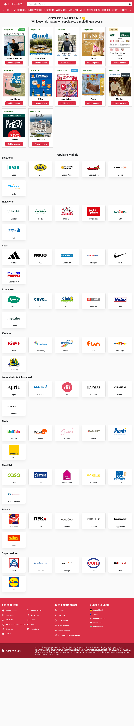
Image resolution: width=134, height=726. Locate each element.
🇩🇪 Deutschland (96, 677)
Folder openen (14, 63)
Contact (59, 677)
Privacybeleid (61, 692)
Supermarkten (35, 10)
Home (9, 10)
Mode (82, 10)
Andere (6, 701)
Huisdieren (33, 696)
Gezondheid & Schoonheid (98, 10)
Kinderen (124, 10)
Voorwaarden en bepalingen (67, 702)
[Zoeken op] (130, 4)
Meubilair (73, 10)
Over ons (59, 682)
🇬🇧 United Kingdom (97, 685)
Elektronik (49, 10)
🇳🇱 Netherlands (96, 690)
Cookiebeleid (61, 687)
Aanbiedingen (20, 10)
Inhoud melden (62, 697)
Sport (115, 10)
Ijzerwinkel (61, 10)
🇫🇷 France (94, 681)
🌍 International (96, 694)
